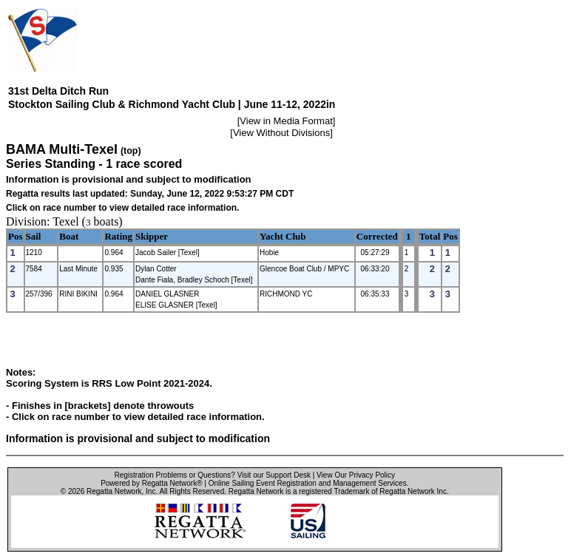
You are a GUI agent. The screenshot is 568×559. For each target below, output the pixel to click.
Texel (65, 221)
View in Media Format (286, 120)
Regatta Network (114, 491)
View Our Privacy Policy (356, 475)
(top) (131, 151)
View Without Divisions (281, 132)
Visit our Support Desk (274, 475)
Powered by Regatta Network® (151, 483)
